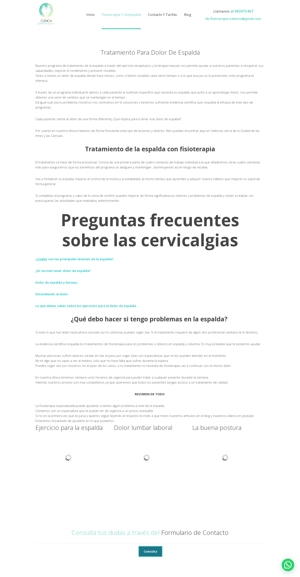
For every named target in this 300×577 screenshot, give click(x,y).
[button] (288, 565)
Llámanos (221, 11)
